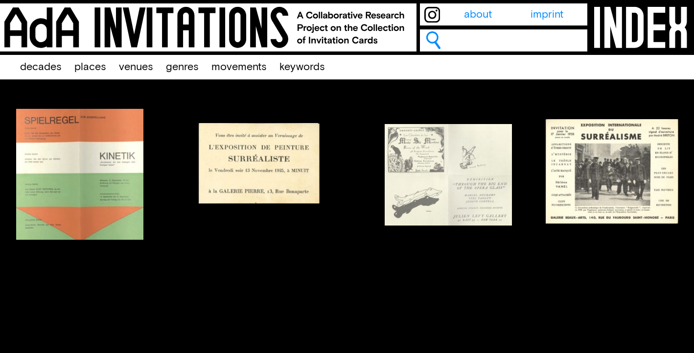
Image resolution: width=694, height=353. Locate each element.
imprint (547, 14)
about (478, 14)
